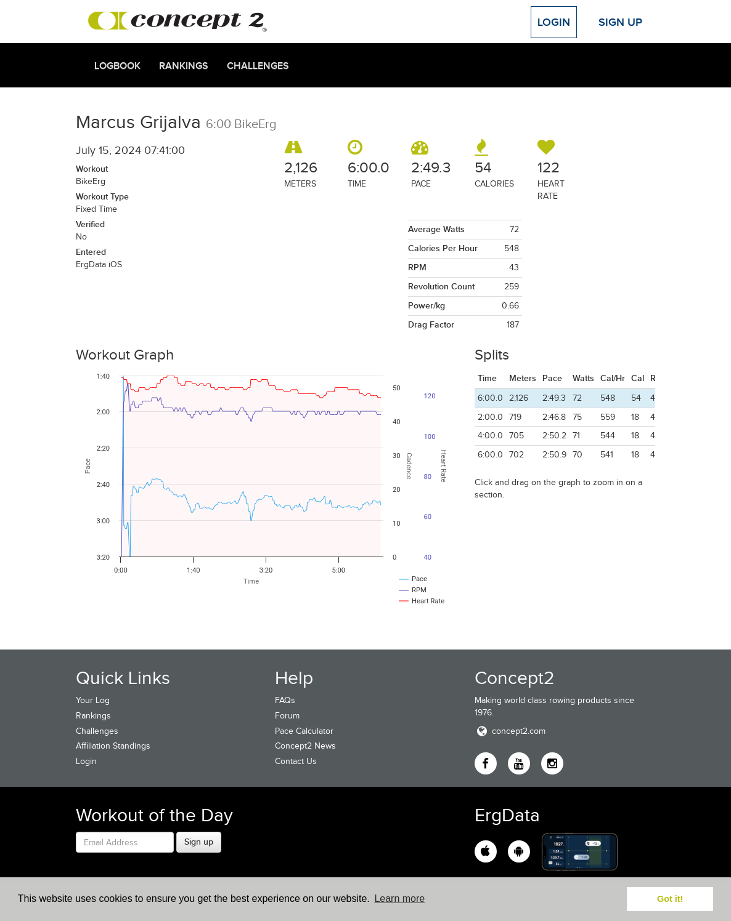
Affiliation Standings (113, 745)
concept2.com (510, 731)
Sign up (198, 842)
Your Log (93, 700)
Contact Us (296, 761)
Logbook (117, 65)
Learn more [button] (399, 898)
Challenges (258, 65)
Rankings (183, 65)
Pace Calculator (304, 731)
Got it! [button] (670, 899)
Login (553, 22)
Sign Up (620, 22)
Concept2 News (305, 745)
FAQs (285, 700)
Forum (287, 715)
